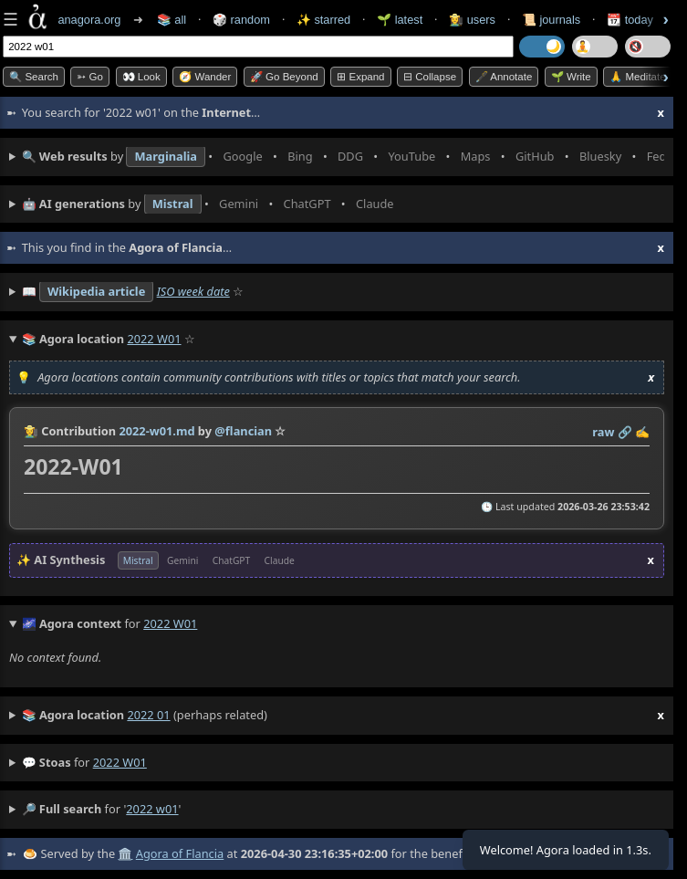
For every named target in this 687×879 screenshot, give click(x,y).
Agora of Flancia (180, 853)
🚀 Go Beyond (284, 76)
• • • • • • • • (343, 157)
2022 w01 (120, 762)
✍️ (642, 432)
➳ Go (90, 76)
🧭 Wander (205, 76)
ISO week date (193, 291)
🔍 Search (33, 76)
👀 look (141, 76)
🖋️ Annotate (504, 76)
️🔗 (625, 432)
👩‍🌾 (31, 431)
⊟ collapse (429, 76)
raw (603, 432)
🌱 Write (571, 76)
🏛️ (125, 853)
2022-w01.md (156, 431)
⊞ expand (360, 76)
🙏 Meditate (637, 76)
